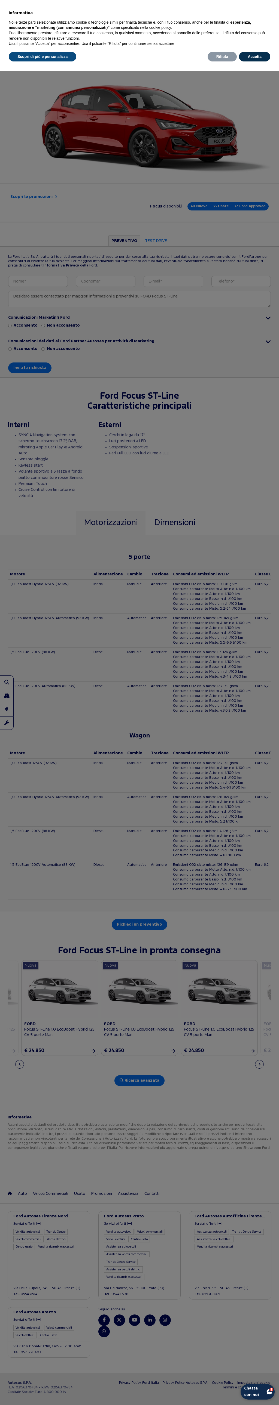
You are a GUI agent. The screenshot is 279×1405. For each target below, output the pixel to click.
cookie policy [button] (160, 27)
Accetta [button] (255, 56)
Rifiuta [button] (222, 56)
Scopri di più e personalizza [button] (42, 56)
